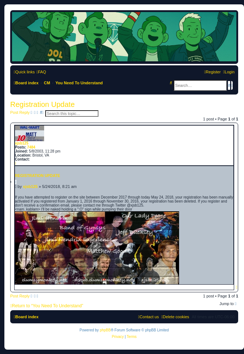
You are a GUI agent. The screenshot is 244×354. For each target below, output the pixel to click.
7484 (31, 147)
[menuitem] (41, 72)
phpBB (105, 330)
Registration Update (42, 104)
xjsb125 (21, 143)
